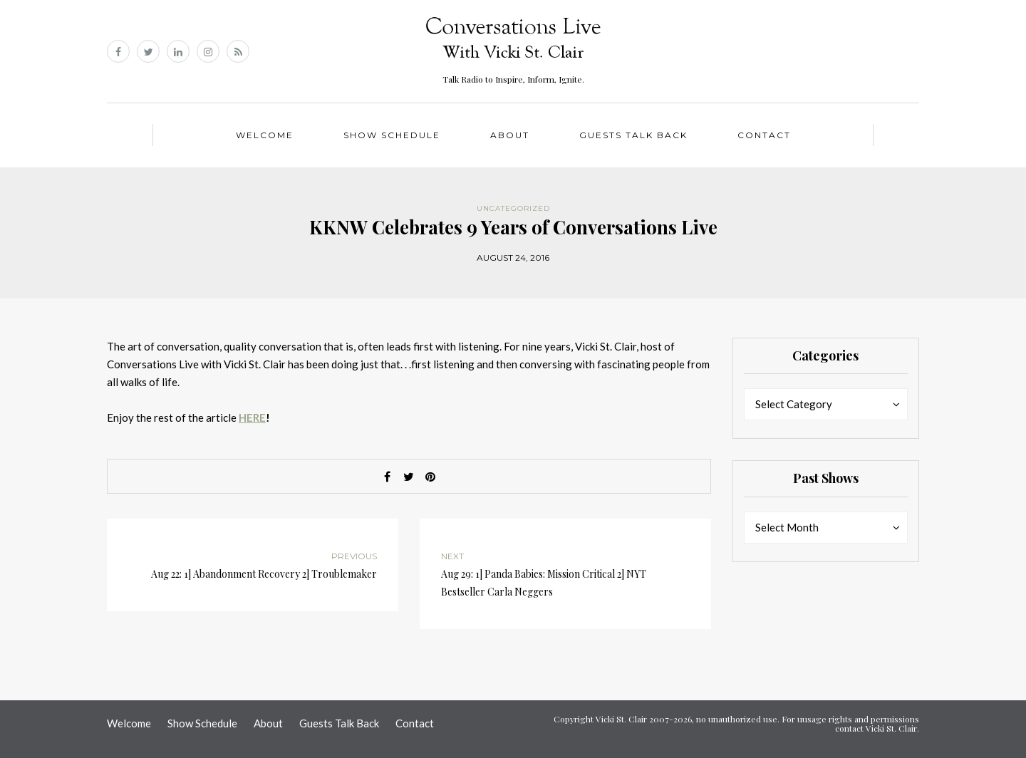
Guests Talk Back (633, 135)
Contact (764, 135)
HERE (252, 417)
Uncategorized (513, 208)
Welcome (265, 135)
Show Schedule (391, 135)
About (509, 135)
